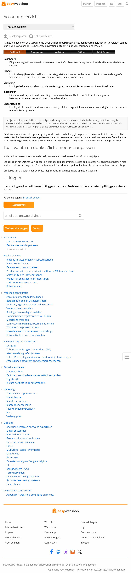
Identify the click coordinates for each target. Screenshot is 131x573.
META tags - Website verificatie (23, 449)
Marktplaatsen (14, 397)
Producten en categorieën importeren (27, 278)
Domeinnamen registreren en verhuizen (28, 316)
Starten (87, 3)
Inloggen (101, 3)
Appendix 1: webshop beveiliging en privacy (30, 494)
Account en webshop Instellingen (24, 297)
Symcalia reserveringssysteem (23, 480)
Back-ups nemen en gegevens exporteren (29, 427)
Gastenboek (13, 484)
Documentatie (88, 532)
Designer (11, 345)
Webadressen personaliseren (22, 327)
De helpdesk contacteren (17, 490)
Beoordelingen (89, 522)
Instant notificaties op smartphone (25, 382)
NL (111, 3)
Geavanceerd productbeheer (22, 267)
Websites (49, 522)
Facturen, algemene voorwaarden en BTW (29, 304)
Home (8, 522)
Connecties (50, 542)
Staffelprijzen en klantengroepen (24, 275)
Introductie (10, 237)
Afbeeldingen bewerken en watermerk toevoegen (33, 360)
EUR (120, 3)
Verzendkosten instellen (19, 308)
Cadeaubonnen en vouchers (22, 282)
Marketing (9, 389)
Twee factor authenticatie (20, 442)
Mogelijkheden (13, 537)
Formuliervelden (15, 472)
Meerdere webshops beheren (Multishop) (29, 331)
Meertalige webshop (17, 319)
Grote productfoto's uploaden (23, 438)
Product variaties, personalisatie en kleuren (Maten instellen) (40, 271)
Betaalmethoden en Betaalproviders (26, 300)
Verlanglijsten (14, 416)
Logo (83, 527)
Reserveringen (52, 537)
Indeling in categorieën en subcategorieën (29, 259)
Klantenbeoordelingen (18, 404)
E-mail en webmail (16, 430)
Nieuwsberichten (14, 527)
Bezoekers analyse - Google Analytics (26, 461)
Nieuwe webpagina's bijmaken (23, 353)
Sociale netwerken (16, 401)
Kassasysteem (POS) (17, 468)
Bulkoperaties (14, 286)
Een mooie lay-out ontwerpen (20, 341)
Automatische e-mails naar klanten (25, 335)
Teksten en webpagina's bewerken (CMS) (28, 349)
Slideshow (12, 457)
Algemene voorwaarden (61, 569)
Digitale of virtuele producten (22, 476)
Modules (8, 422)
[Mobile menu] (126, 357)
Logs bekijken (13, 379)
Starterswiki (18, 204)
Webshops (50, 527)
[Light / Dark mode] (127, 3)
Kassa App (50, 532)
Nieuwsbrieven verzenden (20, 408)
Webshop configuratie (16, 292)
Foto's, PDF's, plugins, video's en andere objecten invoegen (39, 357)
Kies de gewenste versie (19, 241)
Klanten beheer (14, 371)
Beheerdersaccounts (17, 434)
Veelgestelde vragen (16, 228)
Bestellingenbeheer (14, 367)
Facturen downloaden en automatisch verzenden (33, 375)
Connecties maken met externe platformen (30, 323)
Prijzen (9, 532)
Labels (9, 446)
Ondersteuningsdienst (93, 537)
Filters (9, 465)
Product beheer (32, 197)
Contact (37, 228)
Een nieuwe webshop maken (22, 245)
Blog (8, 412)
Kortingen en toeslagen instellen (24, 312)
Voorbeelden (12, 542)
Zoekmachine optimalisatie (21, 393)
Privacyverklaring (86, 569)
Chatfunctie (12, 453)
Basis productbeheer (18, 263)
